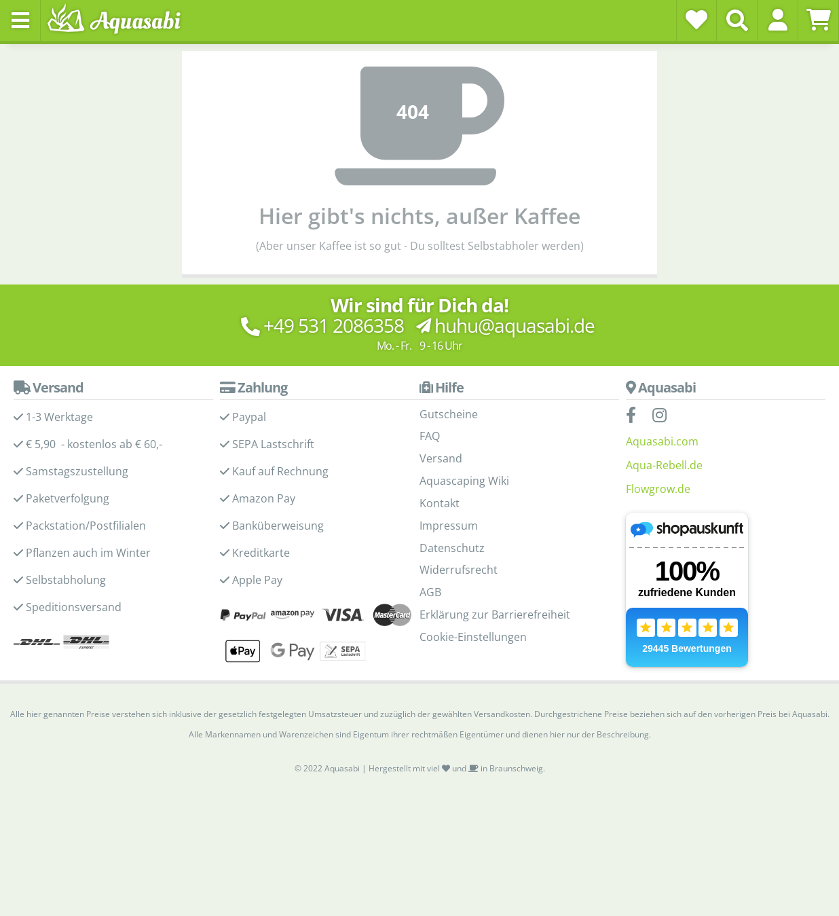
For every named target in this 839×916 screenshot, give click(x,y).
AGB (430, 592)
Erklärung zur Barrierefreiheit (495, 614)
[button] (778, 19)
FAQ (430, 435)
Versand (441, 458)
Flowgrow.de (658, 488)
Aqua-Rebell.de (664, 465)
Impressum (449, 525)
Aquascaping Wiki (464, 480)
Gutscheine (449, 414)
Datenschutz (452, 548)
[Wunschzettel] (696, 19)
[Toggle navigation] (20, 20)
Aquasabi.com (662, 441)
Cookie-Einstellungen (473, 636)
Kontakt (440, 503)
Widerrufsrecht (459, 569)
